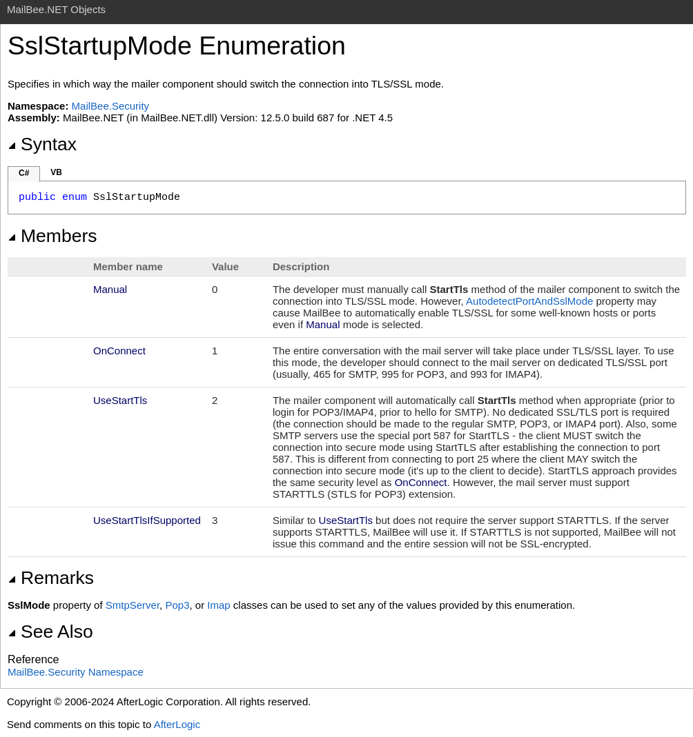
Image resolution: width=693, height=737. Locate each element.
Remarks (51, 577)
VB (56, 172)
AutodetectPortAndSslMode (529, 301)
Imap (218, 605)
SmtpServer (132, 605)
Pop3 (177, 605)
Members (52, 235)
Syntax (42, 144)
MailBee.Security (111, 106)
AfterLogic (177, 724)
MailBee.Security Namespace (76, 672)
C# (24, 173)
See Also (50, 631)
